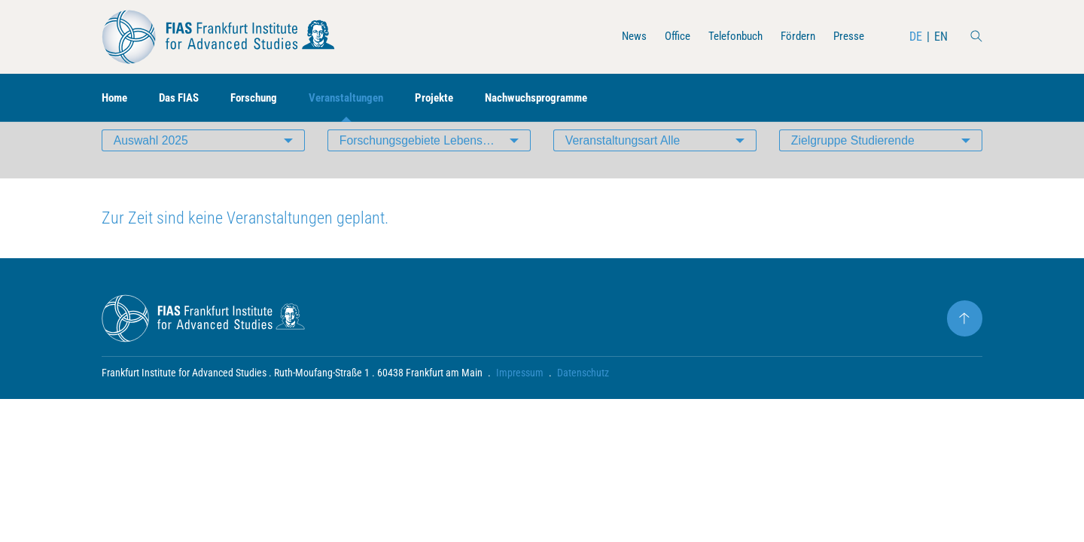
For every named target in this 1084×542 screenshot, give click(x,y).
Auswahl (152, 161)
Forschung (263, 98)
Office (666, 36)
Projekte (452, 98)
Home (116, 98)
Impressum (520, 396)
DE (915, 36)
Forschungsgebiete (435, 161)
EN (941, 36)
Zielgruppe (853, 161)
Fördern (794, 36)
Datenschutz (583, 396)
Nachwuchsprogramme (560, 98)
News (620, 36)
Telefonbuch (727, 36)
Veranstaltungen (360, 98)
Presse (847, 36)
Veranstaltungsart (623, 161)
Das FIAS (184, 98)
